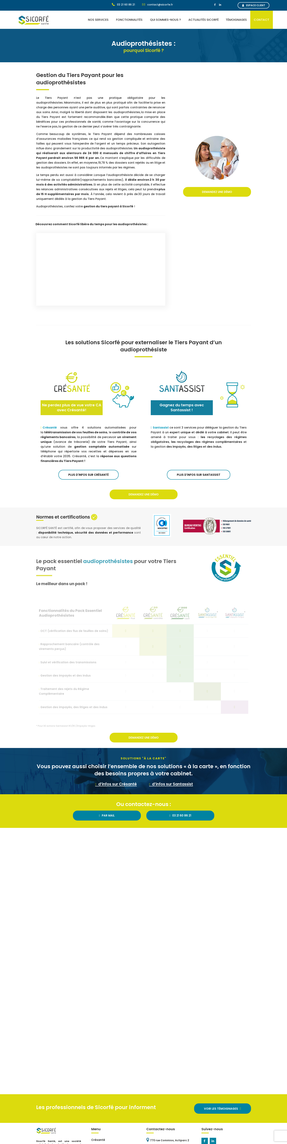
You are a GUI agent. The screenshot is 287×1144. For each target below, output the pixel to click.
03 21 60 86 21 (123, 4)
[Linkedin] (220, 5)
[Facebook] (215, 5)
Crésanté (51, 427)
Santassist (161, 427)
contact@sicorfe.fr (157, 4)
